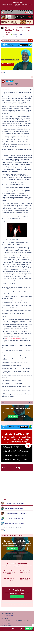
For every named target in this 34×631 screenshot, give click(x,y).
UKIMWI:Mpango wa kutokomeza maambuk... (16, 513)
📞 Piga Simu (23, 548)
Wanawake (22, 629)
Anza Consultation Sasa (17, 596)
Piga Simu (22, 416)
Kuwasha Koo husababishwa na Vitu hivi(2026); (11, 36)
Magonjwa (13, 629)
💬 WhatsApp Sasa (12, 548)
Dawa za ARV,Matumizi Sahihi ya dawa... (14, 518)
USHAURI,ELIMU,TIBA (8, 615)
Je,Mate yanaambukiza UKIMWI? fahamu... (15, 523)
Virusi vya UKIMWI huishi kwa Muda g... (14, 508)
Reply (30, 402)
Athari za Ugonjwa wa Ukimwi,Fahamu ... (14, 503)
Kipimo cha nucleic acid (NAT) (13, 338)
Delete (3, 402)
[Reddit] (11, 528)
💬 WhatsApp (29, 628)
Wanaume (4, 629)
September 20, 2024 (5, 89)
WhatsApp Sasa (13, 416)
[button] (5, 528)
